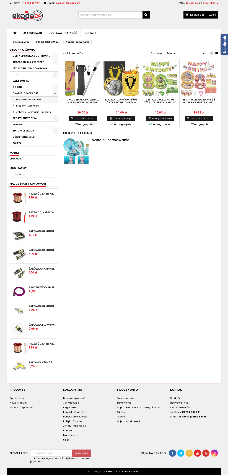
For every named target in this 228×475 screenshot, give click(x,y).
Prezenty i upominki (27, 105)
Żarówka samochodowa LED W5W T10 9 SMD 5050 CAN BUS (42, 250)
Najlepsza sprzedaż (21, 407)
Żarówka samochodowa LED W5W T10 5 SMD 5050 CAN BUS (42, 268)
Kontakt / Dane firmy (75, 412)
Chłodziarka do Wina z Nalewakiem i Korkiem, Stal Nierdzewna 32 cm (83, 102)
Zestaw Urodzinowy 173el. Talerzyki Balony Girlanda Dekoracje (160, 102)
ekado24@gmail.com (67, 2)
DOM (16, 74)
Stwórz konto (210, 2)
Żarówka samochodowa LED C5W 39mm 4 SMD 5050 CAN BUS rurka (42, 231)
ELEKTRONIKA (21, 80)
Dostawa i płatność (63, 33)
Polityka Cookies (72, 421)
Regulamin (69, 407)
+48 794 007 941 (31, 2)
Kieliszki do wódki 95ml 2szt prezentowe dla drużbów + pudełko (121, 102)
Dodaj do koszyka (82, 118)
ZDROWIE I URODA (23, 130)
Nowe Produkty (18, 402)
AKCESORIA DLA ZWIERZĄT (28, 62)
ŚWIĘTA (17, 143)
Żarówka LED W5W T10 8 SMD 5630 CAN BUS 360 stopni (42, 324)
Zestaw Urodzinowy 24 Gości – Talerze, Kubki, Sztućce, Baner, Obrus (199, 102)
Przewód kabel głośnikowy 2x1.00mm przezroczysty (42, 193)
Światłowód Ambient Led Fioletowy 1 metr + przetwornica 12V (42, 287)
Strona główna (22, 50)
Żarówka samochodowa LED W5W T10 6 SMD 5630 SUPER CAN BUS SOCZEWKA (42, 306)
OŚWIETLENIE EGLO (24, 137)
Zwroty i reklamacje (74, 426)
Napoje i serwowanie (28, 99)
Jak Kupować (32, 33)
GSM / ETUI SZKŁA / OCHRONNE (31, 56)
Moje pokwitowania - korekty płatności (139, 407)
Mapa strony (70, 435)
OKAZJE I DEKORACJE (25, 93)
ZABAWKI (18, 124)
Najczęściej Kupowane (28, 184)
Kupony (121, 416)
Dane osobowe (126, 398)
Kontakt (90, 33)
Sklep (66, 440)
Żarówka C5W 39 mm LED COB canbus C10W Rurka (42, 362)
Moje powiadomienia (129, 421)
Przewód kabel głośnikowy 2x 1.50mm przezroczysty (42, 343)
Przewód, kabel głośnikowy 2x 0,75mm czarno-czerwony (42, 212)
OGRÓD (17, 87)
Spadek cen (17, 398)
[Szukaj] (114, 15)
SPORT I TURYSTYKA (25, 118)
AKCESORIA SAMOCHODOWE (30, 68)
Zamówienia (124, 402)
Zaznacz (186, 53)
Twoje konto (127, 390)
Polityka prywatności (75, 416)
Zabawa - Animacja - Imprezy (33, 112)
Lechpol (20, 174)
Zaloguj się (191, 2)
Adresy (121, 412)
